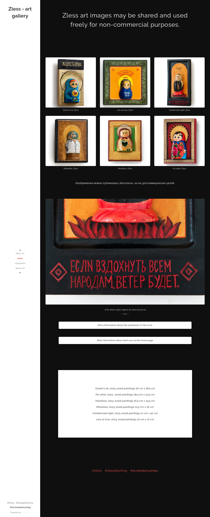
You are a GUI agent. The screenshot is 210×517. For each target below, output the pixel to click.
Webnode (25, 512)
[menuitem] (20, 253)
